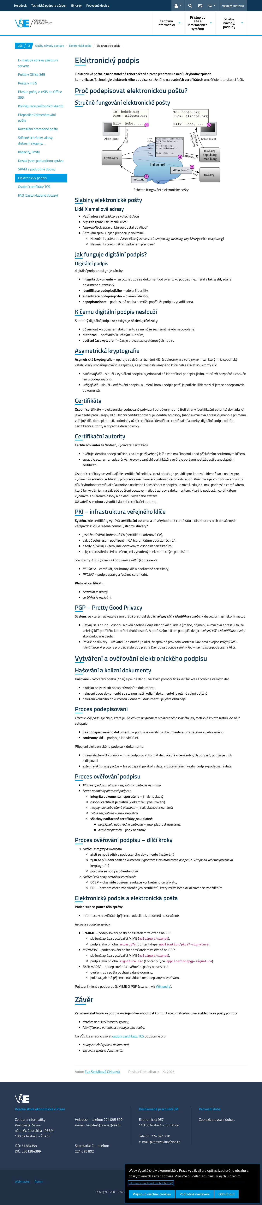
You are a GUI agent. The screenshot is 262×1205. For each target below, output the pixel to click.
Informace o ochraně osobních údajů (151, 1183)
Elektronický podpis (32, 178)
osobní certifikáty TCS (128, 1036)
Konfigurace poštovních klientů (40, 106)
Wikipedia (163, 986)
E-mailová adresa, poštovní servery (38, 63)
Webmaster (22, 1181)
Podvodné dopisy (97, 5)
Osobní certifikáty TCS (34, 186)
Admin (39, 1181)
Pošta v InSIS (27, 83)
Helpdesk (20, 5)
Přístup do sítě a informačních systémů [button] (197, 23)
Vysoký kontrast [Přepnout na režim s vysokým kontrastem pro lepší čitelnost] (233, 5)
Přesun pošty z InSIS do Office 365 (40, 94)
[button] (178, 5)
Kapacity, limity (29, 152)
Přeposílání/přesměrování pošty (37, 117)
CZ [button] (210, 5)
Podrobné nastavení (195, 1194)
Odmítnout (226, 1194)
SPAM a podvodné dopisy (37, 169)
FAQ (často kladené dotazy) (38, 195)
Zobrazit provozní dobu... (217, 1119)
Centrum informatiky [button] (166, 23)
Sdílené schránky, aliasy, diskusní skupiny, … (35, 140)
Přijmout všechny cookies (152, 1194)
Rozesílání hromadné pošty (38, 129)
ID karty (76, 5)
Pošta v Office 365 (31, 74)
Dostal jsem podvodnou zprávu (41, 160)
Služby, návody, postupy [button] (229, 22)
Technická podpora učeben (49, 5)
